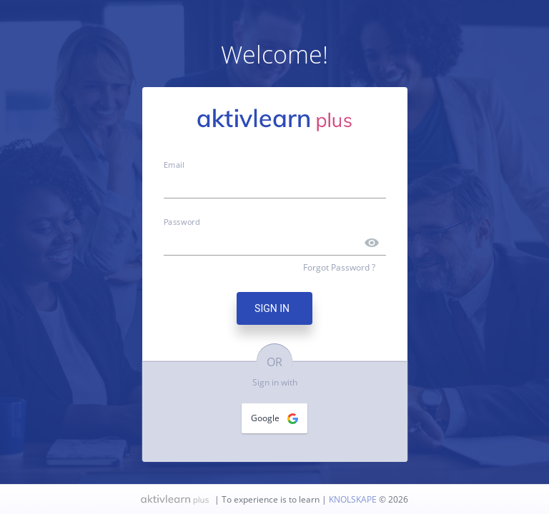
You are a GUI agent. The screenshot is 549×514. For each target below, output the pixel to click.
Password (182, 221)
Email (174, 164)
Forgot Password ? (339, 267)
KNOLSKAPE (354, 499)
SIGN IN (274, 308)
